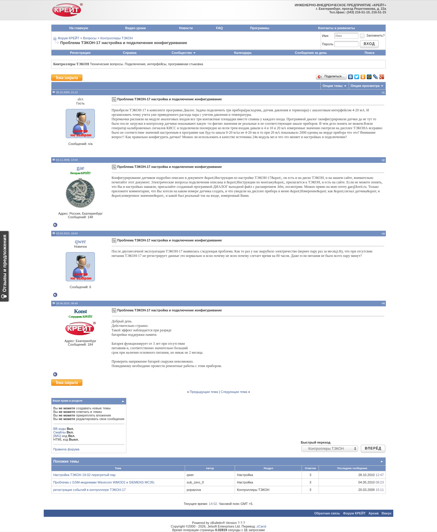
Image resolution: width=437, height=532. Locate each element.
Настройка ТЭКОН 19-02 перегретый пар (84, 475)
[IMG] (57, 436)
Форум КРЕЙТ (68, 38)
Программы (259, 28)
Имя (325, 36)
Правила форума (66, 449)
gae (80, 168)
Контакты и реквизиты (336, 28)
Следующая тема (234, 392)
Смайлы (59, 432)
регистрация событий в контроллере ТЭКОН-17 (89, 490)
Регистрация (80, 52)
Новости (186, 28)
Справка (130, 52)
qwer (80, 241)
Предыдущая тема (204, 392)
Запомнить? (372, 35)
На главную (78, 28)
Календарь (243, 52)
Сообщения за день (311, 52)
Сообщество (184, 52)
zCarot (261, 526)
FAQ (219, 28)
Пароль (327, 44)
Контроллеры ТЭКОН (116, 38)
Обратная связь (327, 513)
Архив (374, 513)
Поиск (370, 52)
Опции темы (332, 86)
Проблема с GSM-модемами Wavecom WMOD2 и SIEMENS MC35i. (104, 482)
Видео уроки (135, 28)
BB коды (59, 428)
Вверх (386, 513)
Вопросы (89, 38)
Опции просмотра (365, 86)
